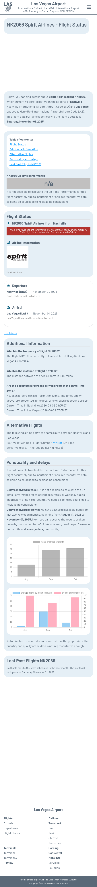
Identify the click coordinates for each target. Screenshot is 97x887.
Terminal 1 (10, 852)
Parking (53, 848)
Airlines (53, 818)
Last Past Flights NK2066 (25, 164)
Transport (54, 823)
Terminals (10, 848)
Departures (11, 828)
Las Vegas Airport (48, 3)
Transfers (54, 843)
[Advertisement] (48, 62)
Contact (64, 879)
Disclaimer (54, 879)
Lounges (54, 867)
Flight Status (17, 144)
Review (8, 862)
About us (73, 879)
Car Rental (55, 852)
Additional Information (23, 149)
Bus (50, 828)
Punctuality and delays (23, 159)
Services (54, 862)
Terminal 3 (10, 857)
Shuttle (53, 838)
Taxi (51, 833)
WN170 (57, 442)
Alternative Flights (21, 154)
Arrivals (8, 823)
